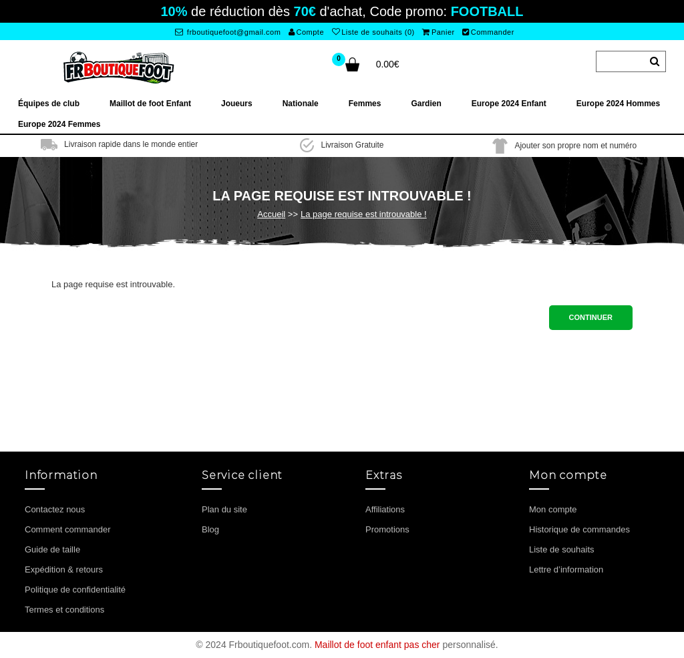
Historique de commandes (579, 529)
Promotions (387, 529)
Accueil (271, 214)
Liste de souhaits (561, 549)
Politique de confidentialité (75, 590)
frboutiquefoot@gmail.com (228, 32)
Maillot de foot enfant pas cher (377, 644)
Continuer (591, 317)
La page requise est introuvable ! (364, 214)
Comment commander (68, 529)
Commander (488, 32)
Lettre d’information (566, 569)
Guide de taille (52, 549)
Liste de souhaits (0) (373, 32)
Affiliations (385, 509)
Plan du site (224, 509)
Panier (438, 32)
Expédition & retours (64, 569)
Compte (306, 32)
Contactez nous (55, 509)
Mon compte (553, 509)
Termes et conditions (64, 610)
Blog (210, 529)
